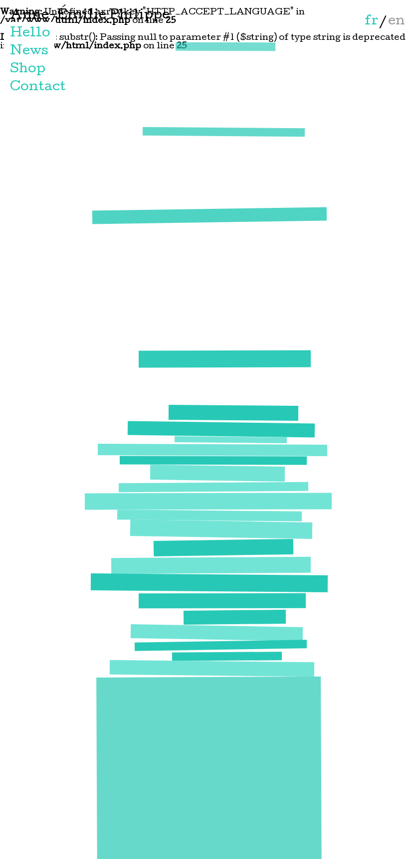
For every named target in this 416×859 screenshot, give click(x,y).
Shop (27, 69)
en (396, 21)
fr (371, 21)
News (29, 51)
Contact (38, 87)
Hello (30, 33)
